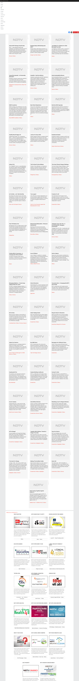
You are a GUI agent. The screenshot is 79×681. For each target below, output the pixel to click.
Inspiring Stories (18, 84)
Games (2, 20)
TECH (2, 18)
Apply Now (32, 293)
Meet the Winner (36, 656)
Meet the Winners (35, 628)
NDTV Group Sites (4, 0)
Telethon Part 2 (40, 502)
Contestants (18, 597)
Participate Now (55, 174)
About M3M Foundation (14, 117)
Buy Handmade (12, 382)
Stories (10, 56)
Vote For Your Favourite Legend (36, 204)
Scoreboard (22, 598)
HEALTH (2, 16)
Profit (2, 6)
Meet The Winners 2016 (59, 538)
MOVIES (2, 9)
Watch (10, 263)
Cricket (2, 11)
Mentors (25, 597)
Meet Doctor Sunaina (13, 412)
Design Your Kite (33, 55)
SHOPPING (3, 21)
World (2, 4)
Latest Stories (37, 598)
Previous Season (23, 323)
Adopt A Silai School (56, 146)
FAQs (10, 204)
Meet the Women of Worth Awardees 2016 (57, 568)
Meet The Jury (37, 263)
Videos (14, 56)
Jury (22, 597)
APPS (2, 23)
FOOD (2, 13)
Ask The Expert (15, 204)
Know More (32, 234)
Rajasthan (2, 25)
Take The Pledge (33, 352)
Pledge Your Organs (39, 568)
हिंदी (1, 7)
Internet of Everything (43, 628)
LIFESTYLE (3, 14)
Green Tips (41, 656)
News (38, 539)
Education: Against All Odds (55, 597)
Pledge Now (11, 84)
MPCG (2, 27)
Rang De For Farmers (61, 324)
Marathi (2, 28)
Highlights (59, 412)
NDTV (2, 2)
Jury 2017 (52, 538)
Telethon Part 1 (33, 502)
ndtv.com (75, 32)
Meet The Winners (22, 568)
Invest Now (54, 324)
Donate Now (54, 204)
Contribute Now (12, 323)
